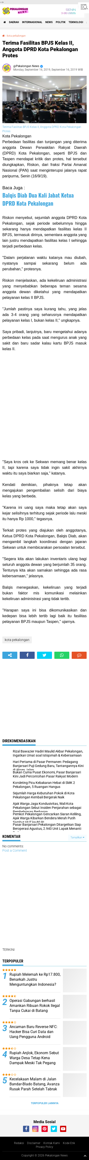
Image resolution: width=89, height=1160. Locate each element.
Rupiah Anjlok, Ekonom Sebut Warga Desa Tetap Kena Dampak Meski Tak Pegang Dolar (34, 1060)
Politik (61, 22)
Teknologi (76, 22)
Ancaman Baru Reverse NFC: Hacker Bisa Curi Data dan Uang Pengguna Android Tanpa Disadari (33, 1034)
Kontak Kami (51, 1143)
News (49, 22)
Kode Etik (69, 1143)
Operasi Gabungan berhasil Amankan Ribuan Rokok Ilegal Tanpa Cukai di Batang (34, 1005)
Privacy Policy (44, 1147)
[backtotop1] (85, 1155)
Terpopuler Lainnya (44, 1103)
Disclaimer (33, 1143)
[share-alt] (9, 655)
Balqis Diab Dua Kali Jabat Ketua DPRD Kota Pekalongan (38, 199)
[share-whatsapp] (61, 655)
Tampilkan (77, 837)
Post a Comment (14, 850)
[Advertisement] (44, 405)
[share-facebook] (27, 655)
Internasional (32, 22)
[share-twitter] (44, 655)
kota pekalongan (16, 35)
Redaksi (19, 1143)
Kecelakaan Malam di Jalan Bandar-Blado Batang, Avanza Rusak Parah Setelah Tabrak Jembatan (34, 1086)
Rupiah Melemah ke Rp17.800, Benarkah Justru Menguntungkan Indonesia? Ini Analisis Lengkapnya (35, 981)
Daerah (14, 22)
